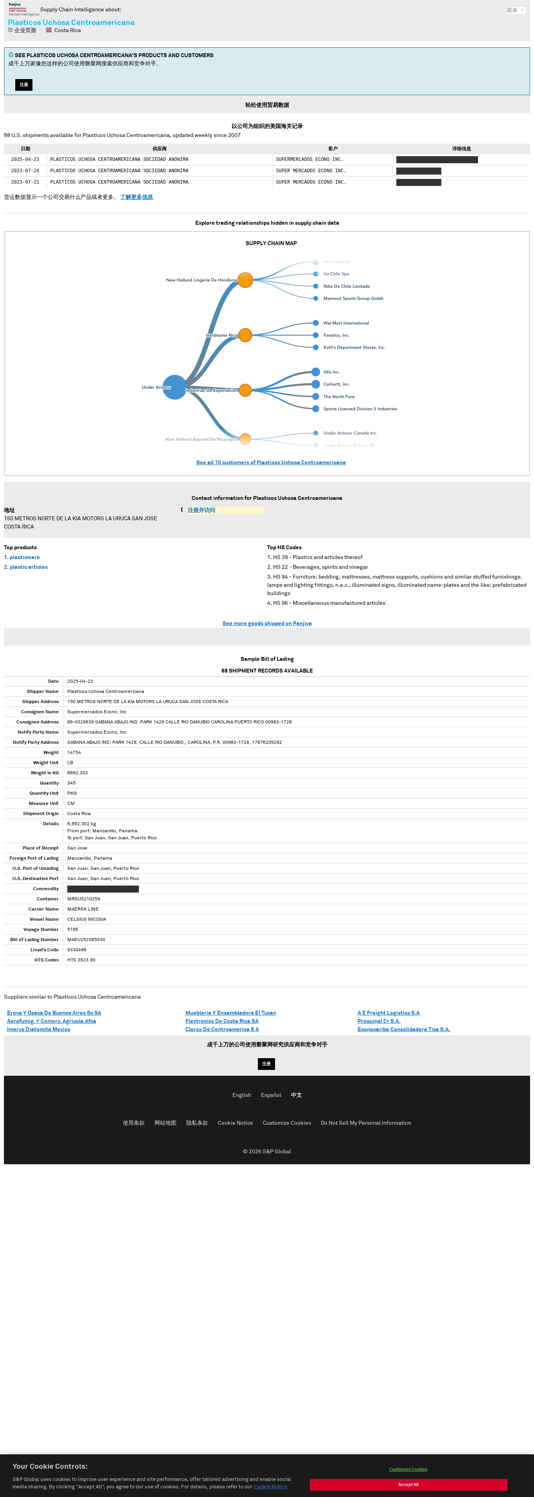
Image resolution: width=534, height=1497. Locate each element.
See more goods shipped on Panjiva (267, 623)
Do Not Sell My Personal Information (366, 1123)
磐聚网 (24, 9)
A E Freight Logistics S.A (389, 1013)
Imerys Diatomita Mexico (38, 1029)
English (241, 1095)
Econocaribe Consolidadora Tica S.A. (404, 1029)
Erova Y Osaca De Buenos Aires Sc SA (54, 1013)
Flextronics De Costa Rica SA (222, 1021)
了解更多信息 (136, 197)
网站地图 (165, 1123)
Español (271, 1095)
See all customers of (271, 462)
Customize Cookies (287, 1123)
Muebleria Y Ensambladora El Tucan (230, 1013)
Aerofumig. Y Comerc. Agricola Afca (51, 1021)
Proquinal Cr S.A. (379, 1021)
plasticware (25, 557)
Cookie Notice (235, 1123)
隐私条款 (197, 1123)
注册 (24, 85)
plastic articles (29, 567)
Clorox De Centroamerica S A (222, 1029)
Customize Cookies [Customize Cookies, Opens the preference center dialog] (408, 1480)
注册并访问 (201, 510)
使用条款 (134, 1123)
